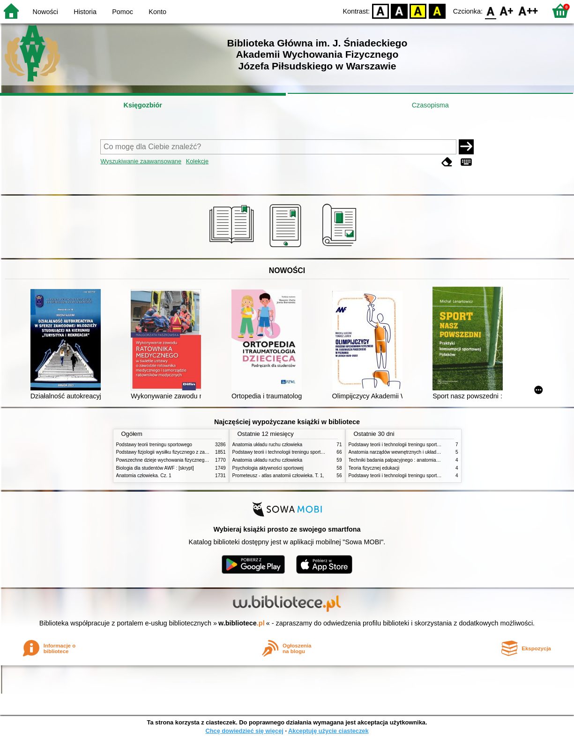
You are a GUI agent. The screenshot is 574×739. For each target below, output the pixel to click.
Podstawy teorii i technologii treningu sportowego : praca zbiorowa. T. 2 (306, 452)
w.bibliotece (241, 623)
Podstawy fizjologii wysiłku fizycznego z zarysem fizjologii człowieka (187, 452)
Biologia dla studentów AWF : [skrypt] (155, 468)
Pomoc (122, 11)
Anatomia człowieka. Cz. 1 (143, 475)
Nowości (45, 11)
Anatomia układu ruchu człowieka (267, 444)
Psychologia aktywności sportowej (268, 468)
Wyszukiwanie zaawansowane (140, 161)
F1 (506, 11)
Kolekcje (197, 161)
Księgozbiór (143, 105)
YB (418, 11)
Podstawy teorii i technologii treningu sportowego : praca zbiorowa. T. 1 (423, 475)
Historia (85, 11)
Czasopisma (430, 105)
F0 (490, 11)
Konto (157, 11)
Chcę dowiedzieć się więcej (244, 730)
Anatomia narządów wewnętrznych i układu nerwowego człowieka (417, 452)
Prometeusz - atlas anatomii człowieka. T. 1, (278, 475)
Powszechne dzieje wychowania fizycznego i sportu (170, 460)
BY (437, 11)
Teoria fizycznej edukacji (374, 468)
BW (399, 11)
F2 (528, 11)
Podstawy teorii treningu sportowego (154, 444)
